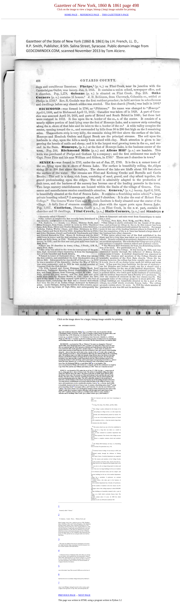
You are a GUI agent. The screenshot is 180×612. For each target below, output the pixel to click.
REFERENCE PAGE (89, 14)
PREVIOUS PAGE (67, 595)
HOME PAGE (71, 14)
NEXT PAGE (84, 595)
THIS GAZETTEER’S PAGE (115, 14)
